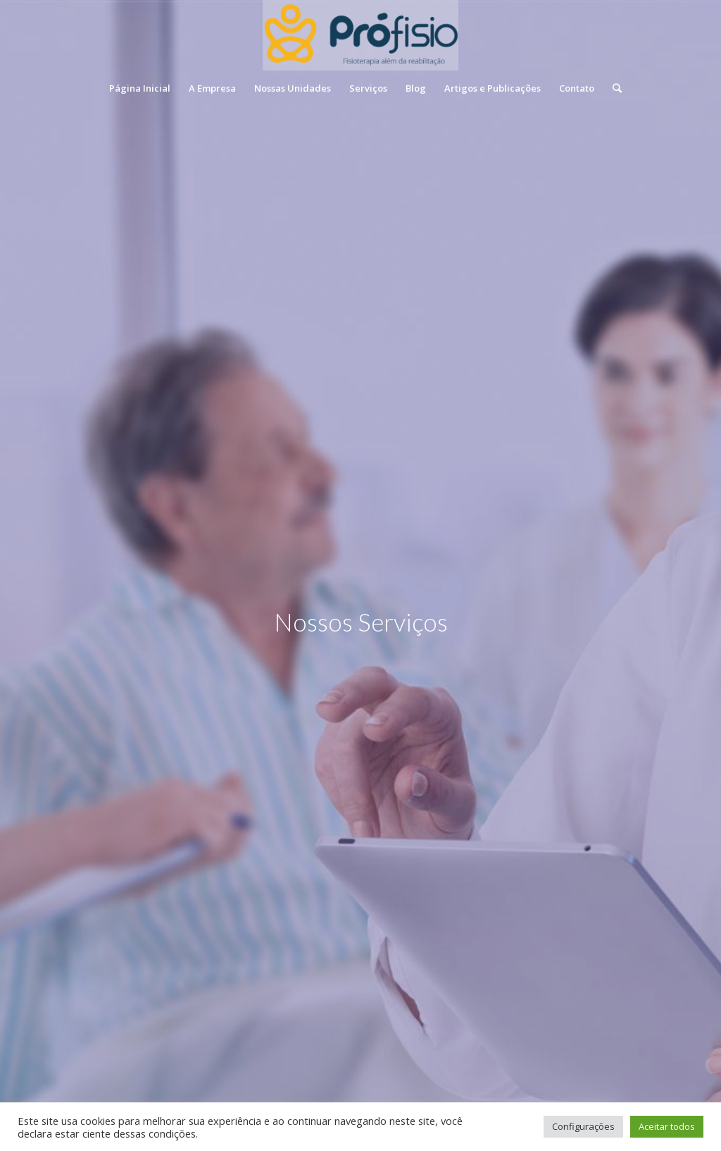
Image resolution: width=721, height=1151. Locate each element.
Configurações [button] (583, 1126)
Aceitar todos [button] (667, 1126)
